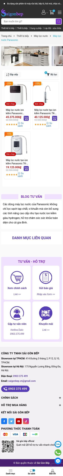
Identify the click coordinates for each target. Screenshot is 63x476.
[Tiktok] (26, 421)
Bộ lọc (51, 74)
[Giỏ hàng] (52, 12)
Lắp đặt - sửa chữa (52, 28)
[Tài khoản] (43, 12)
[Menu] (59, 12)
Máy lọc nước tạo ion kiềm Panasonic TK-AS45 (17, 162)
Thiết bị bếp (22, 28)
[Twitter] (11, 421)
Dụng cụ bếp (36, 28)
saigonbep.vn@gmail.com (22, 381)
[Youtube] (19, 421)
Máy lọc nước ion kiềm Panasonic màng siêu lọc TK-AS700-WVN (15, 112)
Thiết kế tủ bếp (8, 28)
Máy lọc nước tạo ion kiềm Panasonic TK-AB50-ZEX (45, 112)
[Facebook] (4, 421)
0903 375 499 (20, 376)
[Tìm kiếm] (58, 21)
